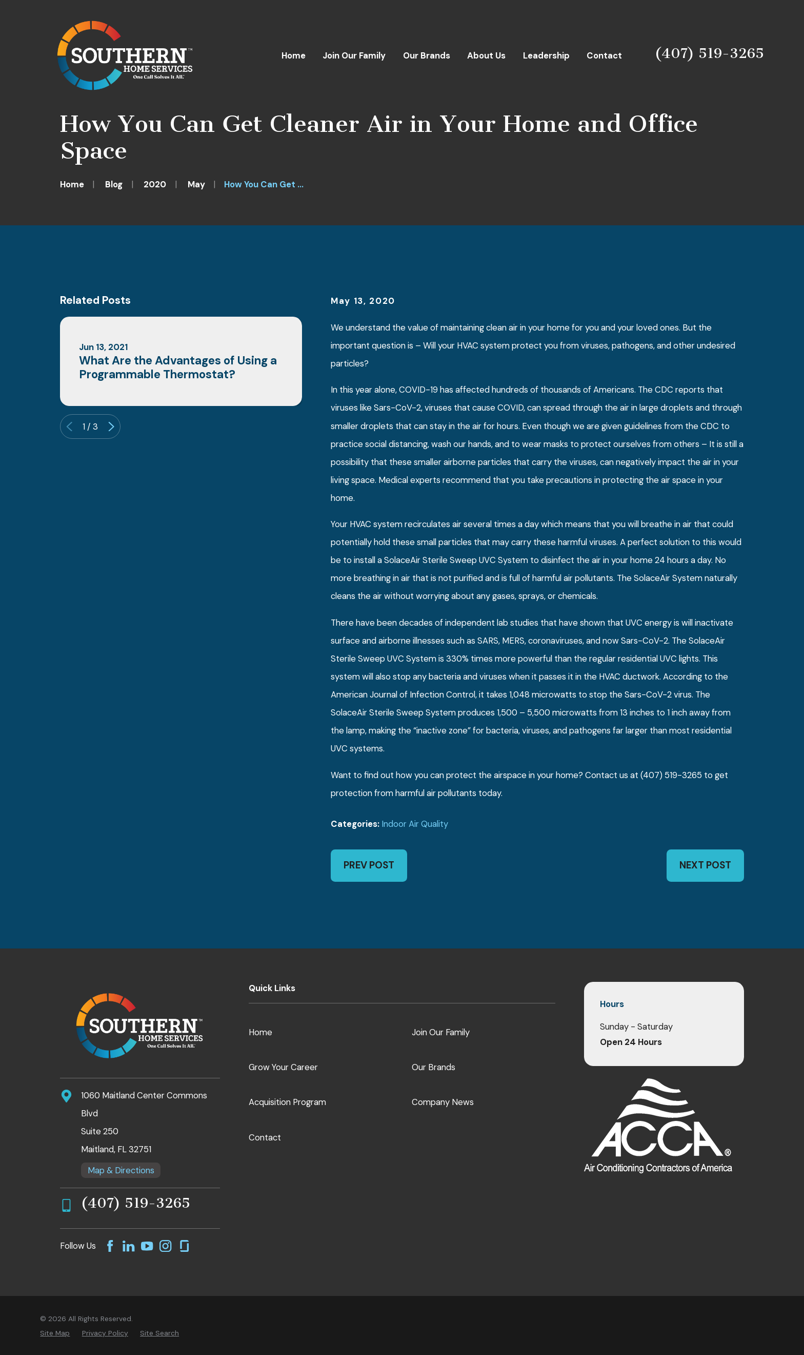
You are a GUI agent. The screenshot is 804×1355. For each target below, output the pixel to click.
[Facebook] (110, 1246)
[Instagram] (165, 1246)
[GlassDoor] (184, 1246)
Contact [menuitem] (604, 55)
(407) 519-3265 (709, 53)
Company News (443, 1102)
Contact (265, 1137)
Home (260, 1032)
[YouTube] (147, 1246)
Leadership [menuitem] (546, 55)
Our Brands (433, 1067)
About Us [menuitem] (486, 55)
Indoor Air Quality (414, 823)
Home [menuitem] (294, 55)
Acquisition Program (287, 1102)
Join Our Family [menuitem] (354, 55)
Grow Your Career (283, 1067)
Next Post (705, 865)
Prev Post (369, 865)
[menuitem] (55, 1333)
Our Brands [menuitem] (426, 55)
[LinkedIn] (128, 1246)
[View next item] (111, 426)
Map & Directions (121, 1170)
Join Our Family (441, 1032)
